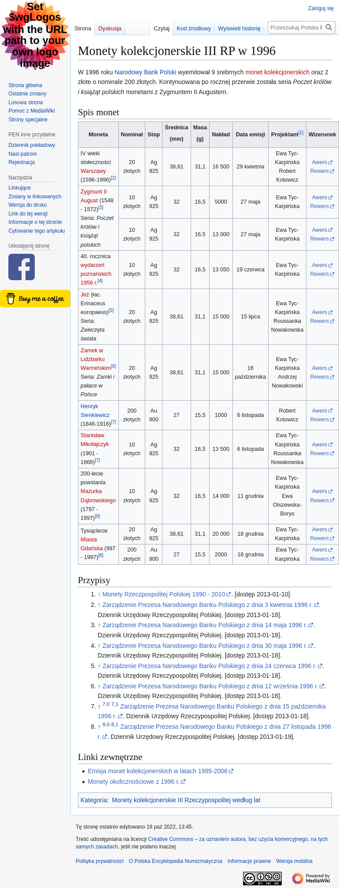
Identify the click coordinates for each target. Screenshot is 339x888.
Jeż (85, 295)
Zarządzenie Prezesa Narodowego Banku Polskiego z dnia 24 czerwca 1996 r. (210, 665)
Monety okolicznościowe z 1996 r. (134, 781)
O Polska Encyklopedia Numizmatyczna (175, 861)
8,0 (106, 724)
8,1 (114, 724)
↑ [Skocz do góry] (99, 594)
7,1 (114, 704)
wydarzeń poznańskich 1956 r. (96, 274)
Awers (319, 162)
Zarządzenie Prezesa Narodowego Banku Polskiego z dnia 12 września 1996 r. (210, 686)
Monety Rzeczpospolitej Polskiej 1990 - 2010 (164, 594)
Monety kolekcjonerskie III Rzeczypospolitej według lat (186, 800)
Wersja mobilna (294, 861)
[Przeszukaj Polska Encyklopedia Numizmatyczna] (301, 27)
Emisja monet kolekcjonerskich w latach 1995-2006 (158, 771)
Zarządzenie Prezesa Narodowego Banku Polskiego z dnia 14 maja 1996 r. (205, 625)
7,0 (106, 704)
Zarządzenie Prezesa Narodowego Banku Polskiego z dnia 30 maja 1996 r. (205, 645)
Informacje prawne (249, 861)
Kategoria (94, 800)
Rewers (319, 171)
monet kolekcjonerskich (278, 72)
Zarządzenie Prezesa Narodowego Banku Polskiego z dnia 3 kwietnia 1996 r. (208, 604)
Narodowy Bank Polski (145, 72)
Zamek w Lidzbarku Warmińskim (96, 359)
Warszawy (93, 171)
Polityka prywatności (100, 861)
